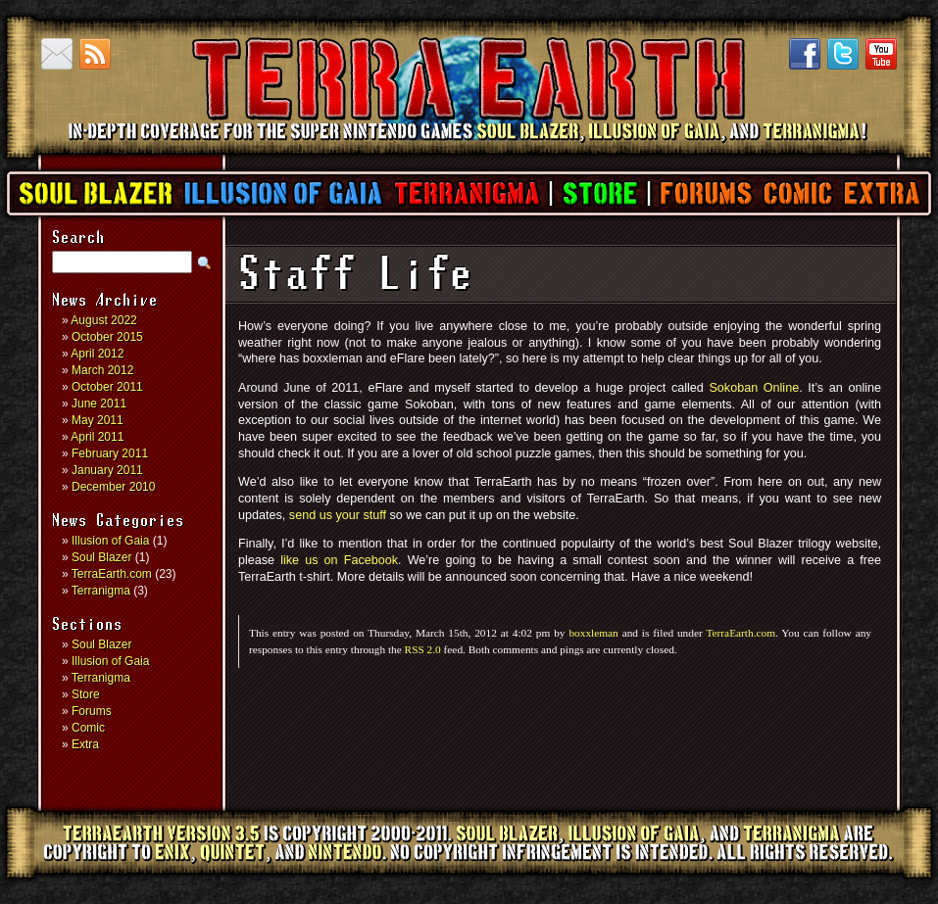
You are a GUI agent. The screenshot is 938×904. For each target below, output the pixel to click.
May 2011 (97, 420)
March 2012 (102, 370)
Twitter (843, 54)
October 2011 (107, 387)
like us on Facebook (339, 560)
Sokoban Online (754, 388)
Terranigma (466, 193)
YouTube (881, 54)
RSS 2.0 (423, 649)
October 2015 (107, 337)
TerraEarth (468, 147)
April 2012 (97, 353)
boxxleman (592, 633)
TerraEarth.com (112, 574)
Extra (881, 193)
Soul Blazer (96, 193)
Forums (705, 193)
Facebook (804, 54)
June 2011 (99, 403)
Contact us (57, 54)
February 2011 (110, 453)
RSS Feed (95, 54)
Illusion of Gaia (283, 193)
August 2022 (103, 320)
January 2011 (107, 470)
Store (599, 193)
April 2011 (97, 437)
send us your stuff (337, 515)
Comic (797, 193)
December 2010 (113, 487)
